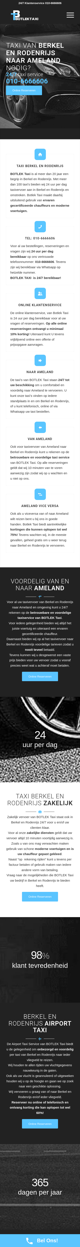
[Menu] (68, 15)
